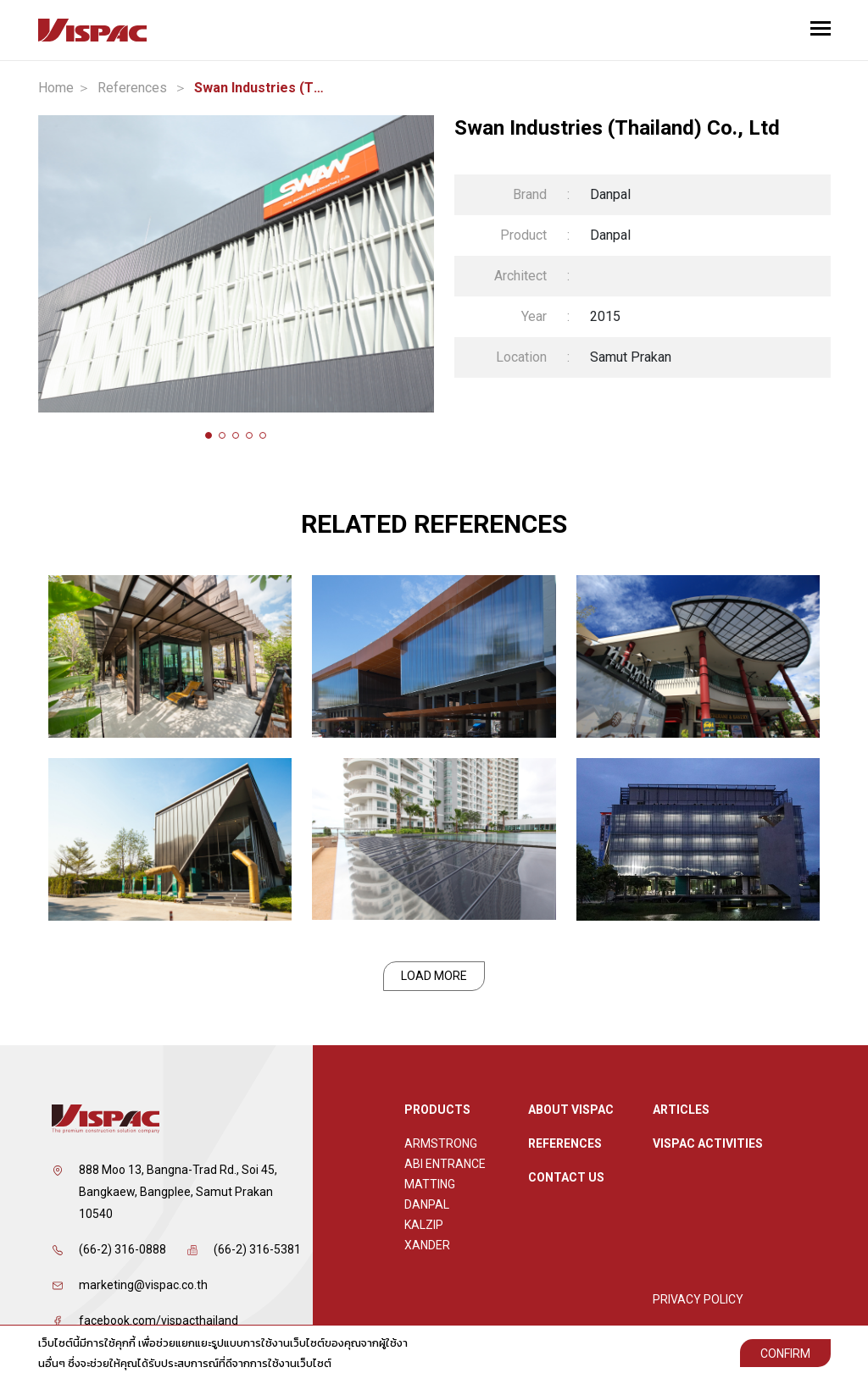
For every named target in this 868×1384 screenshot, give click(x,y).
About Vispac (571, 1109)
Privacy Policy (698, 1299)
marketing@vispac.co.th (143, 1285)
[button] (208, 435)
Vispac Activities (708, 1143)
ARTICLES (681, 1109)
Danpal (426, 1204)
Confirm (785, 1353)
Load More (434, 976)
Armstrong (440, 1143)
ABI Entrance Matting (445, 1174)
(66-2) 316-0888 (122, 1249)
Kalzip (423, 1225)
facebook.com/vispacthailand (158, 1320)
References (132, 88)
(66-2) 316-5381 (257, 1249)
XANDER (427, 1245)
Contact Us (566, 1177)
